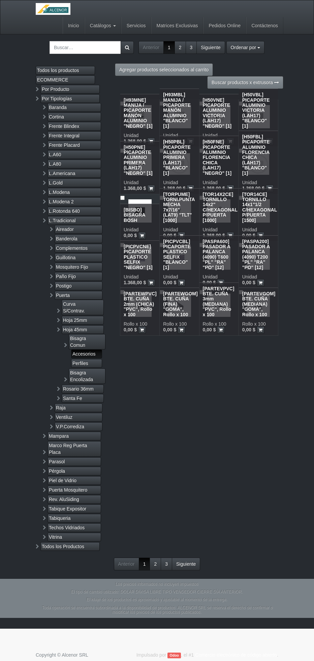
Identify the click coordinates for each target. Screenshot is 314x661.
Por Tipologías (57, 98)
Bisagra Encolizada (81, 376)
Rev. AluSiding (64, 499)
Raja (61, 407)
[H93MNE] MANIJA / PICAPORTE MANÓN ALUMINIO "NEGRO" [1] (138, 113)
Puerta (63, 295)
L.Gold (56, 183)
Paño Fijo (66, 276)
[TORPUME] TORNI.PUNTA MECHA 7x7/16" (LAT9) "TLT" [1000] (179, 207)
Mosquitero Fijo (72, 267)
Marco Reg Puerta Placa (68, 449)
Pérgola (57, 471)
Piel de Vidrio (62, 480)
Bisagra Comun (78, 342)
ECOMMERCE (52, 79)
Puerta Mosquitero (68, 490)
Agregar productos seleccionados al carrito (164, 69)
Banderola (66, 238)
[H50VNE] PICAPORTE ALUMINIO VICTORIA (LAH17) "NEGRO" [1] (217, 113)
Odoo (174, 655)
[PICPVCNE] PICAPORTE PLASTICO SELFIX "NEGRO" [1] (138, 257)
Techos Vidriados (67, 527)
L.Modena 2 (61, 201)
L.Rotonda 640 (64, 211)
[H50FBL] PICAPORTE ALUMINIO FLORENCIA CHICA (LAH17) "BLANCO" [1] (256, 155)
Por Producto (55, 89)
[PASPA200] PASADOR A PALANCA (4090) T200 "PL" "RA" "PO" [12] (256, 254)
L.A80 (55, 164)
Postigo (64, 286)
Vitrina (55, 537)
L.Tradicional (62, 220)
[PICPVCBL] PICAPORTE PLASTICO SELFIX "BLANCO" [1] (177, 254)
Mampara (59, 436)
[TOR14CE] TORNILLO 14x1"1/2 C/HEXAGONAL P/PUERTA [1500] (259, 207)
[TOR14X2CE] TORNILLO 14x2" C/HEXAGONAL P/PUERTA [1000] (220, 207)
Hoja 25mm (75, 320)
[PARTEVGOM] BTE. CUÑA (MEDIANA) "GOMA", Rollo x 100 (259, 304)
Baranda (58, 107)
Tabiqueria (60, 518)
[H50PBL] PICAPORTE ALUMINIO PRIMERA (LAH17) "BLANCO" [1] (177, 157)
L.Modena (59, 192)
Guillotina (65, 257)
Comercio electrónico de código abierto (236, 655)
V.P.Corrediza (70, 426)
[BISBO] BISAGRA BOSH (134, 215)
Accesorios (83, 354)
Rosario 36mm (78, 389)
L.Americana (62, 173)
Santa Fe (72, 398)
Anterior (151, 47)
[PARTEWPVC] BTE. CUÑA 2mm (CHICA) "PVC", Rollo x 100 (140, 304)
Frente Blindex (64, 126)
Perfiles (80, 363)
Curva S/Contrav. (74, 307)
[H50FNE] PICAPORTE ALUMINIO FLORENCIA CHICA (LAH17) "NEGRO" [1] (217, 157)
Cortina (56, 117)
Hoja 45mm (75, 329)
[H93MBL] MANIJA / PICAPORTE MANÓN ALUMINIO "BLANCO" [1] (177, 110)
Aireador (65, 229)
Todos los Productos (63, 546)
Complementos (72, 248)
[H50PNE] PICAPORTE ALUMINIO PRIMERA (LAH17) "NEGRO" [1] (138, 160)
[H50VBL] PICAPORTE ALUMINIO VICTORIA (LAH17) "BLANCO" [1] (256, 110)
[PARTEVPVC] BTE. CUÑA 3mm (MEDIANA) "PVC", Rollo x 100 (218, 301)
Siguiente (210, 47)
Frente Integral (64, 135)
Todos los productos (58, 70)
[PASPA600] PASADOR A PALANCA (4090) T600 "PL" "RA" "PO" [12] (216, 254)
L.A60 (55, 154)
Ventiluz (64, 417)
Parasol (57, 461)
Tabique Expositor (67, 508)
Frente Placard (64, 145)
